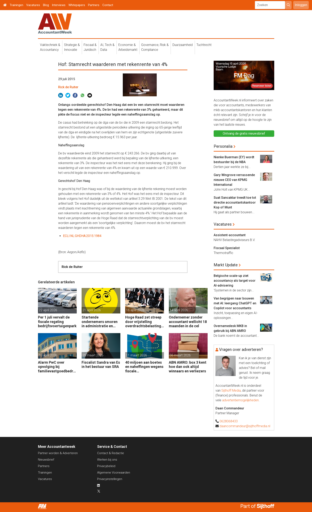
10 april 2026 (48, 355)
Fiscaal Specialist (227, 248)
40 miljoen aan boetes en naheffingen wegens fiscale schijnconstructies (144, 366)
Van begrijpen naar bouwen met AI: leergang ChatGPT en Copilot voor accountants (235, 303)
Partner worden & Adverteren (58, 453)
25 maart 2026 (92, 355)
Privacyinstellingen (109, 479)
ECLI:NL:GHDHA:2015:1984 (82, 236)
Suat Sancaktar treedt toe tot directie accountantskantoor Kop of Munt (235, 202)
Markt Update (226, 264)
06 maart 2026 (180, 355)
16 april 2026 (135, 310)
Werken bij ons (107, 459)
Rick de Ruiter (68, 87)
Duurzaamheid (182, 45)
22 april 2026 (48, 310)
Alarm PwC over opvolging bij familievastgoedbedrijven (56, 366)
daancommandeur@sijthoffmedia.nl (245, 426)
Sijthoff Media (231, 390)
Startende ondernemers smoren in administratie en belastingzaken (100, 321)
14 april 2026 (179, 310)
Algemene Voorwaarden (113, 472)
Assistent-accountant (230, 235)
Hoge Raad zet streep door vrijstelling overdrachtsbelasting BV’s (143, 321)
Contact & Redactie (110, 453)
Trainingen (16, 5)
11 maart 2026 (136, 355)
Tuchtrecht (203, 45)
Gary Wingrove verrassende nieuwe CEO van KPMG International (234, 180)
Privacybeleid (106, 466)
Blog (46, 5)
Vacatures (33, 5)
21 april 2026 (91, 310)
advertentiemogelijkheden (240, 400)
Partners (93, 5)
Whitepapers (76, 5)
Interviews (58, 5)
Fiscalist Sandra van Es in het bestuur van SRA (101, 364)
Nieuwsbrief (46, 459)
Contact (107, 5)
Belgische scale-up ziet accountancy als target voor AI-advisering (234, 280)
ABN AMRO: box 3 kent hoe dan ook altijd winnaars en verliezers (187, 366)
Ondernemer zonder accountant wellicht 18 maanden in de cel (188, 321)
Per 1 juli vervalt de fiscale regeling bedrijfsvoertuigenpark (57, 321)
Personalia (223, 146)
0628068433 (229, 421)
